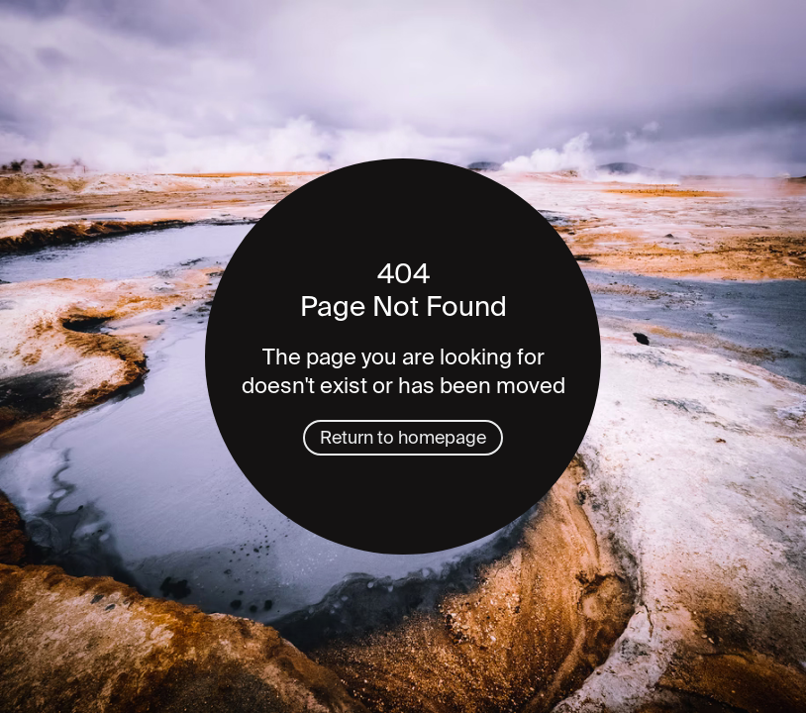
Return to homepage (403, 438)
